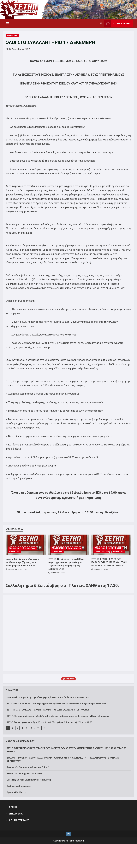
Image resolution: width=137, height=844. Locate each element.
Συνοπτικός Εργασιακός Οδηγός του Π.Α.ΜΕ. (28, 767)
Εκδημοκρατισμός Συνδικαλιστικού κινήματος (29, 780)
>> (44, 728)
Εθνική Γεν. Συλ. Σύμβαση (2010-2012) (24, 773)
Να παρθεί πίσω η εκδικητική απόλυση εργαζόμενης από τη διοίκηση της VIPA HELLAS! (22, 562)
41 (38, 728)
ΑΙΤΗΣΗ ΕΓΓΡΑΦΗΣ (19, 820)
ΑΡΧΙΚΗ (13, 807)
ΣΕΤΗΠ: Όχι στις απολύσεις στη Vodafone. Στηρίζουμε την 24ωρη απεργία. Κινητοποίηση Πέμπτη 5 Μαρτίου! (58, 716)
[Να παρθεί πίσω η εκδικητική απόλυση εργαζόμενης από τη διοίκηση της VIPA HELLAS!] (26, 545)
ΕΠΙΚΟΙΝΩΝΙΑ (16, 813)
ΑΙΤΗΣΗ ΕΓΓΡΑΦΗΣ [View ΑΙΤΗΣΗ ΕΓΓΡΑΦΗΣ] (117, 23)
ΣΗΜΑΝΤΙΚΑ (12, 35)
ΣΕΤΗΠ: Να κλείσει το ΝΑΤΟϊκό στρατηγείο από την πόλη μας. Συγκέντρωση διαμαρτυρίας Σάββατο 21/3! (56, 704)
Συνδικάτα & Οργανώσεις (19, 786)
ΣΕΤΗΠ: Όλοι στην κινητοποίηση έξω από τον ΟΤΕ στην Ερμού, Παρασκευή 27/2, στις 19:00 (49, 722)
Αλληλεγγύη (14, 548)
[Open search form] (101, 23)
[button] (7, 24)
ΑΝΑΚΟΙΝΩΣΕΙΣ (58, 548)
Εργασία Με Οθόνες (16, 792)
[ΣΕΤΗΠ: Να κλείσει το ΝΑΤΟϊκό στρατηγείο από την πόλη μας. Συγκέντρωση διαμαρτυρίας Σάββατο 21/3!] (68, 545)
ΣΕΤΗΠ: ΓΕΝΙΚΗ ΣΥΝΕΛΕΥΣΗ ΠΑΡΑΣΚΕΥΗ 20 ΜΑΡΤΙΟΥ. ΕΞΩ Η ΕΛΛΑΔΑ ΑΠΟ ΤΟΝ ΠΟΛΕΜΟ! (109, 562)
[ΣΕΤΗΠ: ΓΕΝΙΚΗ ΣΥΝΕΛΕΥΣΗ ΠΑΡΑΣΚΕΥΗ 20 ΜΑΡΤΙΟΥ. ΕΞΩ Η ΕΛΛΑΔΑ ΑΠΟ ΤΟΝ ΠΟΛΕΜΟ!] (111, 545)
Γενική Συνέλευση (102, 552)
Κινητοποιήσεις (29, 548)
